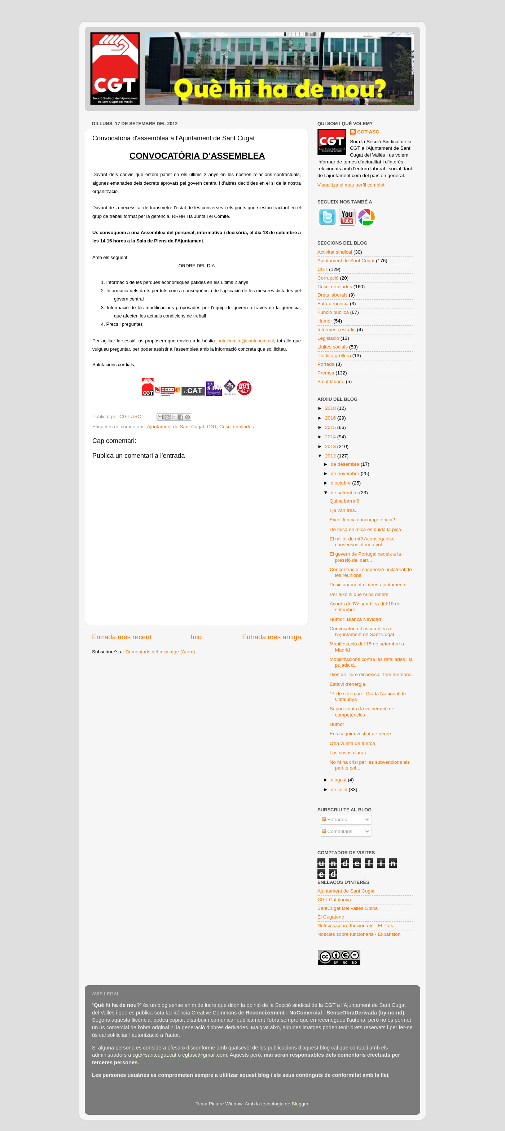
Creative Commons (214, 1013)
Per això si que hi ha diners (359, 594)
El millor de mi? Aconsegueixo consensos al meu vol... (362, 541)
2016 (331, 418)
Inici (197, 637)
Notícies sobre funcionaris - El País (355, 925)
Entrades (334, 819)
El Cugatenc (330, 917)
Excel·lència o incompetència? (362, 519)
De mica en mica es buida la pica (365, 529)
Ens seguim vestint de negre (360, 733)
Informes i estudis (336, 329)
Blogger (299, 1103)
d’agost (339, 780)
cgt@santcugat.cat (154, 1055)
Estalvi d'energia (347, 684)
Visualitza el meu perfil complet (351, 185)
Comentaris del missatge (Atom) (160, 651)
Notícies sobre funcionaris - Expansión (358, 934)
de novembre (346, 473)
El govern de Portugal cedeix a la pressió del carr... (365, 556)
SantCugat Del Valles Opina (347, 908)
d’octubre (341, 483)
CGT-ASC (368, 132)
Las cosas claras (348, 752)
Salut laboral (330, 381)
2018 (331, 408)
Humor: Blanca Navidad (355, 619)
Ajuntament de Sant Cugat (175, 426)
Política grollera (334, 355)
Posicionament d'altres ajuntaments (368, 584)
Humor (324, 321)
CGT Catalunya (334, 899)
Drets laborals (332, 295)
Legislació (328, 338)
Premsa (325, 373)
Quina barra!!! (345, 501)
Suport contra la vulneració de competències (362, 711)
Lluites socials (332, 347)
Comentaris (337, 831)
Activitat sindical (334, 252)
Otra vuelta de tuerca (352, 743)
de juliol (340, 789)
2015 (331, 427)
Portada (325, 364)
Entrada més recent (122, 637)
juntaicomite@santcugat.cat (245, 340)
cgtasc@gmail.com (204, 1055)
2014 (331, 436)
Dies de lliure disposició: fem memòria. (371, 674)
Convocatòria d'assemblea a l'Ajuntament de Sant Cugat (362, 631)
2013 (331, 446)
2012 (331, 456)
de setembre (345, 492)
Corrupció (328, 278)
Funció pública (333, 312)
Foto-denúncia (332, 303)
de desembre (346, 464)
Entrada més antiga (271, 637)
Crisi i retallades (236, 426)
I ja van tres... (344, 510)
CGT (211, 426)
